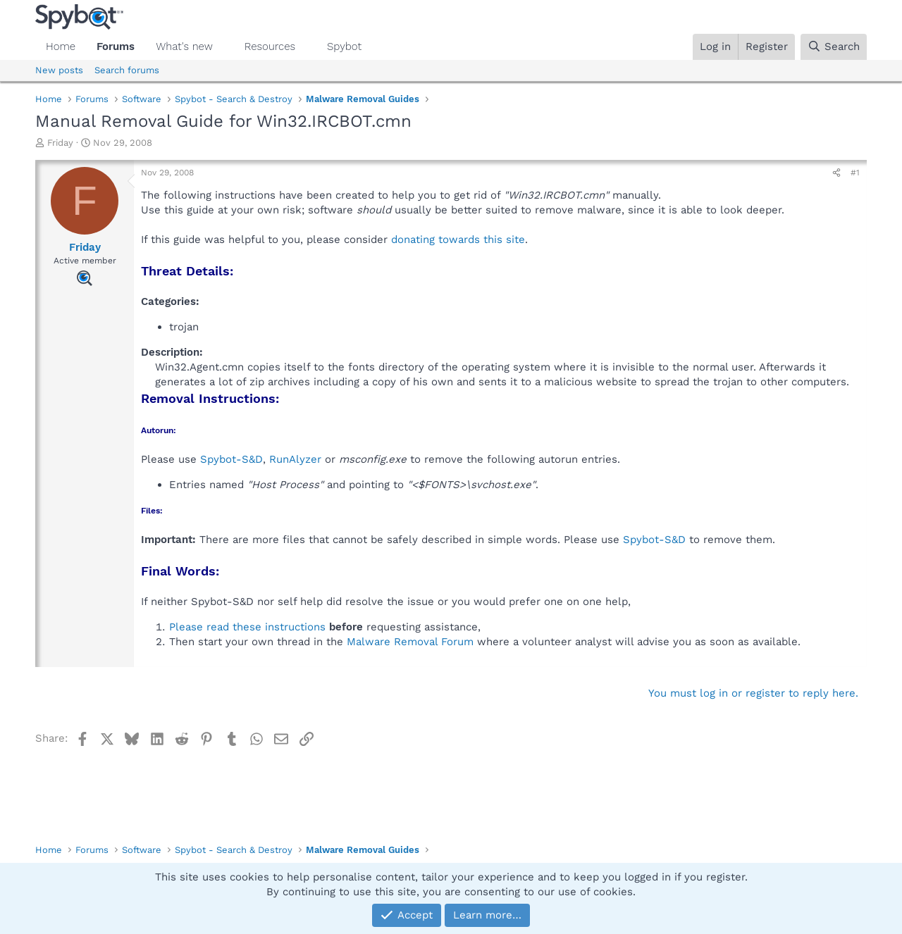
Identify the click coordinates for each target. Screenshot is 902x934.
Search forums (126, 70)
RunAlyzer (295, 459)
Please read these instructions (247, 627)
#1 (855, 173)
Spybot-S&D (231, 459)
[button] (224, 47)
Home (60, 46)
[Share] (836, 173)
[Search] (834, 47)
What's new (184, 46)
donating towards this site (458, 239)
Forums (116, 46)
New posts (59, 70)
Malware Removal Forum (410, 641)
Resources (270, 46)
